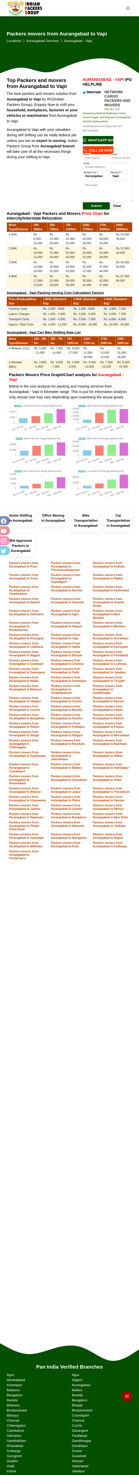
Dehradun (14, 1436)
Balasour (13, 1390)
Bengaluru (79, 1400)
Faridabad (79, 1436)
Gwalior (12, 1461)
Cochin (77, 1425)
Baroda (12, 1400)
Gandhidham (16, 1441)
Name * (87, 154)
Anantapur (14, 1385)
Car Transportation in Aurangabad (118, 520)
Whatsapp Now (98, 140)
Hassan (77, 1461)
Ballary (77, 1390)
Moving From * (91, 172)
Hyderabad (80, 1466)
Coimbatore (15, 1430)
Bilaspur (13, 1415)
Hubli (10, 1466)
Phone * (115, 154)
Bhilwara (13, 1405)
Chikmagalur (16, 1425)
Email (86, 163)
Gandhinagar (81, 1441)
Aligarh (77, 1380)
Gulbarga (14, 1451)
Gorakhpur (80, 1446)
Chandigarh (80, 1415)
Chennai (13, 1420)
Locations (14, 41)
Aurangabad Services (42, 41)
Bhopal (77, 1405)
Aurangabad (81, 1385)
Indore (11, 1471)
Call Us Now (98, 150)
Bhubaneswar (17, 1410)
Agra (10, 1375)
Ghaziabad (15, 1446)
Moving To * (116, 172)
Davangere (80, 1430)
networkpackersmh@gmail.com (102, 126)
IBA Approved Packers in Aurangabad (21, 546)
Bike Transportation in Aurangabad (86, 520)
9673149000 (90, 130)
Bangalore (14, 1395)
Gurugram (14, 1456)
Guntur (77, 1451)
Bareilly (77, 1395)
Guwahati (79, 1456)
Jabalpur (78, 1471)
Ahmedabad (16, 1380)
